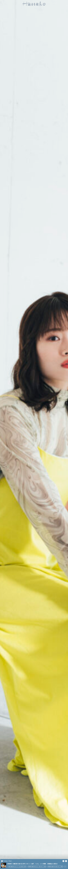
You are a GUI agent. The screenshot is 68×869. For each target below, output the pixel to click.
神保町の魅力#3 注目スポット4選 (55, 866)
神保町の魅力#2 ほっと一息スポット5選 (37, 866)
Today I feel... (7, 861)
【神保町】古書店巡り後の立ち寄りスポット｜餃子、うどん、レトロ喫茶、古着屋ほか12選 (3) (32, 863)
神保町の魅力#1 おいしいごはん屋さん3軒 (16, 866)
